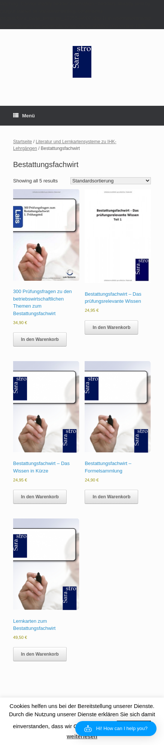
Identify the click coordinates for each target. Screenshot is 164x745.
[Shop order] (110, 180)
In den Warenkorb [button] (40, 339)
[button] (116, 728)
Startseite (22, 141)
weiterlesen (82, 736)
